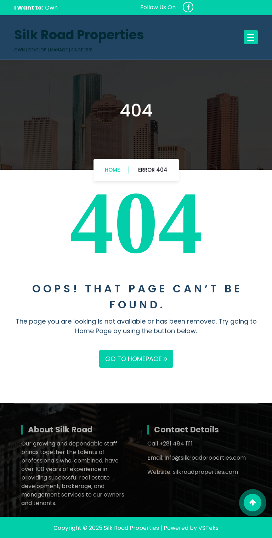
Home (112, 171)
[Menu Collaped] (251, 37)
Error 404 (153, 171)
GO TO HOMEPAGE (136, 358)
